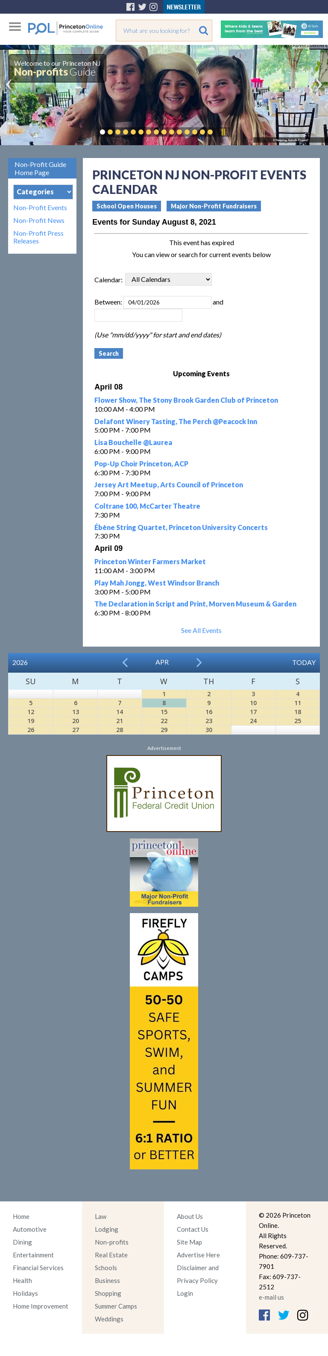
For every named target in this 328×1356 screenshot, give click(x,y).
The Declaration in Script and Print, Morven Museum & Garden (195, 604)
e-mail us (271, 1297)
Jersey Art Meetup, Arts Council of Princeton (168, 484)
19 (30, 721)
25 (297, 721)
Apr (162, 662)
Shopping (108, 1293)
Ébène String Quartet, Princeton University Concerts (181, 527)
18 (297, 712)
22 (164, 721)
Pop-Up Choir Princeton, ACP (141, 464)
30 (208, 730)
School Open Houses (127, 206)
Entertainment (33, 1255)
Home (21, 1216)
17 (253, 712)
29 (164, 730)
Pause (223, 132)
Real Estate (111, 1255)
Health (22, 1280)
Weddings (109, 1319)
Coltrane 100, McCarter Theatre (147, 506)
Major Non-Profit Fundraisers (214, 206)
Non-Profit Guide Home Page (40, 168)
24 (253, 721)
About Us (190, 1216)
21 (119, 721)
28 (119, 730)
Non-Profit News (38, 220)
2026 (20, 662)
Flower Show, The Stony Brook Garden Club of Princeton (186, 400)
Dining (22, 1242)
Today (304, 662)
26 (30, 730)
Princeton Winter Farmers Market (150, 561)
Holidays (25, 1293)
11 (297, 703)
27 (75, 730)
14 (119, 712)
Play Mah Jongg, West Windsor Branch (156, 583)
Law (100, 1216)
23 (208, 721)
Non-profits (112, 1242)
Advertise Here (198, 1255)
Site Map (189, 1242)
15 (164, 712)
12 (30, 712)
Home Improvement (40, 1306)
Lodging (106, 1229)
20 (75, 721)
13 (75, 712)
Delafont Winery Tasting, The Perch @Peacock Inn (175, 421)
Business (107, 1280)
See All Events (201, 630)
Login (185, 1293)
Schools (106, 1267)
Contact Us (192, 1229)
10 (253, 703)
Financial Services (38, 1267)
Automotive (30, 1229)
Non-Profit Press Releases (38, 237)
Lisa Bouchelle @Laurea (133, 442)
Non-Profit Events (40, 207)
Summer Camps (116, 1306)
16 (208, 712)
